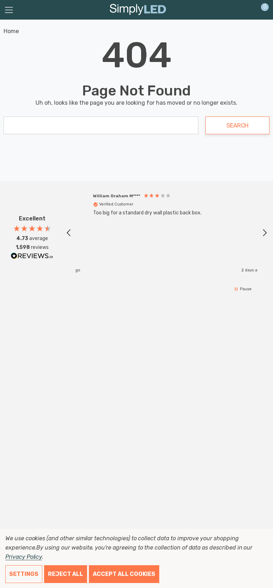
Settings (23, 574)
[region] (166, 233)
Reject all (65, 574)
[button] (68, 232)
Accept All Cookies (124, 574)
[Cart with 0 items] (261, 10)
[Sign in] (247, 10)
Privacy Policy (23, 556)
